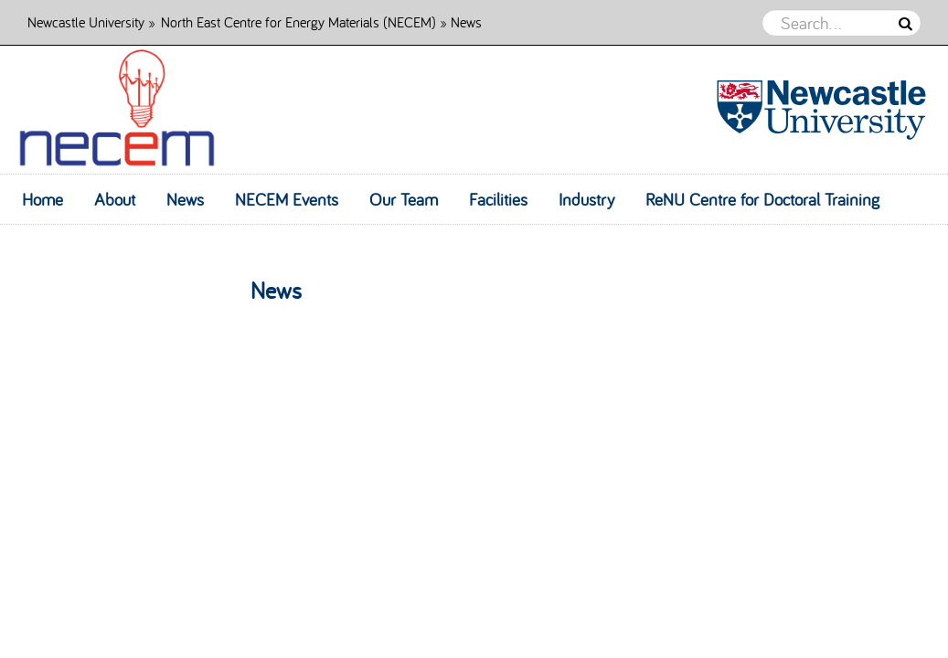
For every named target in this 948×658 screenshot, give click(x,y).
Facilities (498, 199)
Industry (586, 199)
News (185, 199)
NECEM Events (286, 199)
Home (42, 199)
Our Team (403, 199)
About (114, 199)
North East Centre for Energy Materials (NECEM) (298, 21)
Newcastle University (85, 21)
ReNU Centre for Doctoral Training (762, 199)
